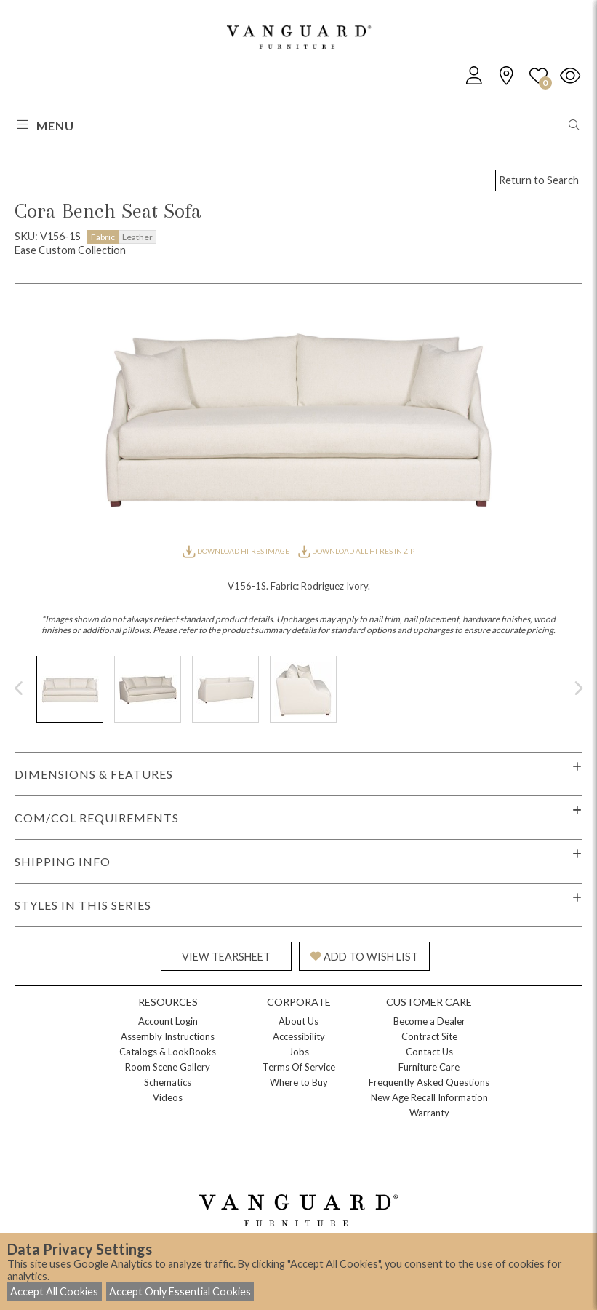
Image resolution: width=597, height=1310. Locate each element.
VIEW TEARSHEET (226, 956)
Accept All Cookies (54, 1291)
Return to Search (539, 180)
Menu (45, 125)
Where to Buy (299, 1082)
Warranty (429, 1113)
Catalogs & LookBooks (167, 1051)
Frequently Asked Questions (429, 1082)
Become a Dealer (429, 1021)
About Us (298, 1021)
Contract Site (429, 1036)
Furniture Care (429, 1067)
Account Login (168, 1021)
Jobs (299, 1051)
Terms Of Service (299, 1067)
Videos (168, 1097)
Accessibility (299, 1036)
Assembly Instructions (168, 1036)
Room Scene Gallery (167, 1067)
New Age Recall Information (429, 1097)
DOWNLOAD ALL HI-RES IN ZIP (356, 551)
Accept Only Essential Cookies (180, 1291)
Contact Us (429, 1051)
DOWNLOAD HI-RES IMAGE (236, 551)
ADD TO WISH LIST (364, 956)
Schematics (167, 1082)
